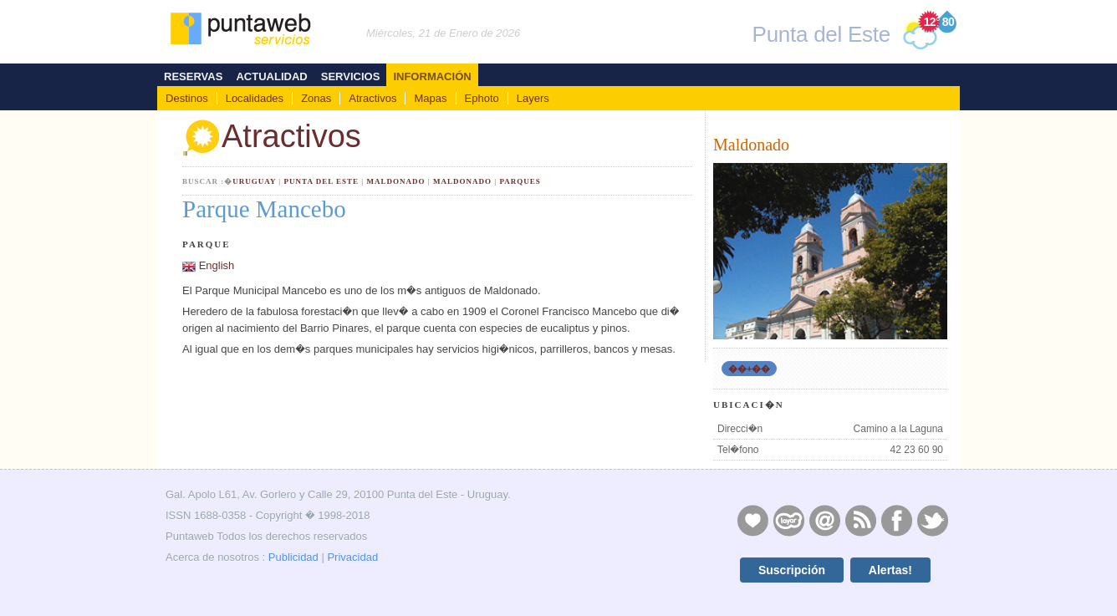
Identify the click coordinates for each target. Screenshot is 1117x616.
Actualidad (271, 76)
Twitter (932, 520)
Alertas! (890, 570)
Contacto (824, 520)
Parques (519, 181)
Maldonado (395, 181)
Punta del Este (321, 181)
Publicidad (293, 557)
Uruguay (254, 181)
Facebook (896, 520)
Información (432, 76)
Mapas (430, 98)
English (217, 265)
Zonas (316, 98)
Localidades (254, 98)
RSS (860, 520)
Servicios (350, 76)
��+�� (749, 369)
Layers (533, 98)
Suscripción (791, 570)
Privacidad (352, 557)
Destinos (187, 98)
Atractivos (372, 98)
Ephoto (482, 98)
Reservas (193, 76)
